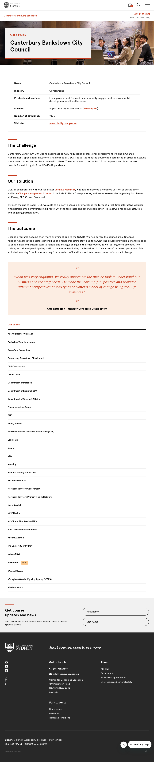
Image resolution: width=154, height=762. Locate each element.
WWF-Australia (15, 587)
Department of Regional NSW (22, 391)
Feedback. (41, 740)
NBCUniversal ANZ (17, 480)
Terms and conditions (59, 718)
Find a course (55, 709)
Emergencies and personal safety (116, 682)
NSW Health (14, 513)
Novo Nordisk (14, 505)
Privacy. (19, 740)
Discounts (54, 713)
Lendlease (13, 439)
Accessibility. (30, 740)
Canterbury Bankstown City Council (26, 358)
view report (90, 108)
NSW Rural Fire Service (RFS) (22, 521)
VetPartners (18, 563)
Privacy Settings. (55, 740)
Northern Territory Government (24, 488)
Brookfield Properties (19, 350)
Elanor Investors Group (19, 407)
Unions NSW (14, 554)
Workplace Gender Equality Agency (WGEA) (30, 579)
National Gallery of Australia (22, 472)
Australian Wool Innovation (21, 342)
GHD (10, 415)
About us (105, 669)
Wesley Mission (15, 571)
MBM (10, 456)
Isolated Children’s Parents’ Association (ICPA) (31, 431)
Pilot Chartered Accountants (22, 529)
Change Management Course (34, 193)
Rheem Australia (16, 537)
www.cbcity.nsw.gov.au (63, 123)
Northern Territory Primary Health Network (30, 497)
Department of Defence (20, 382)
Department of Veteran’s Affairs (24, 399)
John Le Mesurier (65, 189)
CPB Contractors (16, 366)
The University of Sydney (20, 546)
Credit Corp (14, 374)
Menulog (12, 464)
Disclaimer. (10, 740)
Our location (107, 673)
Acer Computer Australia (20, 333)
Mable (11, 448)
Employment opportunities (113, 677)
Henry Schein (15, 423)
